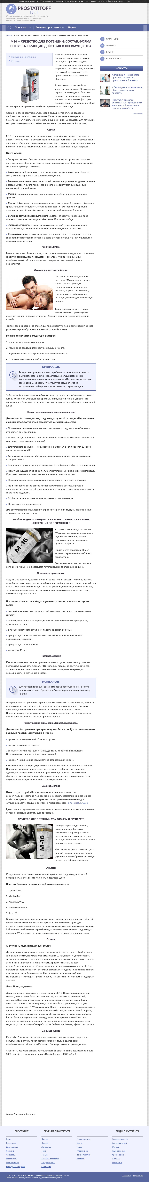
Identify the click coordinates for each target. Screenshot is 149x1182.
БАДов (84, 803)
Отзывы (15, 61)
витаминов (73, 803)
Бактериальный (119, 1143)
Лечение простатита (49, 27)
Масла (44, 1155)
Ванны (44, 1139)
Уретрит (80, 1159)
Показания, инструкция (23, 57)
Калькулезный (118, 1151)
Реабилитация (12, 1163)
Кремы (44, 1143)
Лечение (10, 1151)
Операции (46, 1167)
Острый (115, 1147)
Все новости (138, 114)
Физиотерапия (83, 1155)
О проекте (126, 1175)
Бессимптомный (120, 1139)
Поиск (72, 27)
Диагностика (12, 1147)
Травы (79, 1147)
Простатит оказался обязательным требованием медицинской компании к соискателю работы (127, 104)
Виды (8, 1139)
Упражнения (82, 1151)
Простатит (23, 27)
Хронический (118, 1155)
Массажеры (11, 1159)
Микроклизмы (48, 1163)
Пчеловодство (83, 1139)
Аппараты (10, 1155)
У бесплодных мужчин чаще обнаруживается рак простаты (127, 90)
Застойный (117, 1163)
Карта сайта (138, 1175)
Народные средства (15, 1167)
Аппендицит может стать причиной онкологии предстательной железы (125, 78)
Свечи (79, 1143)
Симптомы (11, 1143)
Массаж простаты (50, 1159)
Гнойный (116, 1159)
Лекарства (46, 1147)
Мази (43, 1151)
